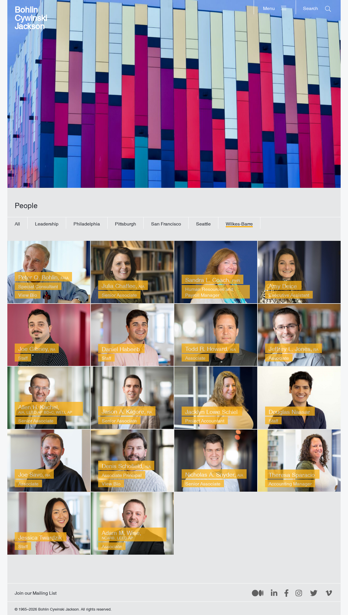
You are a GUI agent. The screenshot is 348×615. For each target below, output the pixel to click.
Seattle (203, 223)
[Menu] (275, 7)
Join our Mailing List (35, 592)
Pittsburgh (125, 223)
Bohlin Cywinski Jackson (31, 16)
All (17, 223)
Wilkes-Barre (239, 223)
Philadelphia (86, 223)
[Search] (317, 7)
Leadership (46, 223)
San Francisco (166, 223)
